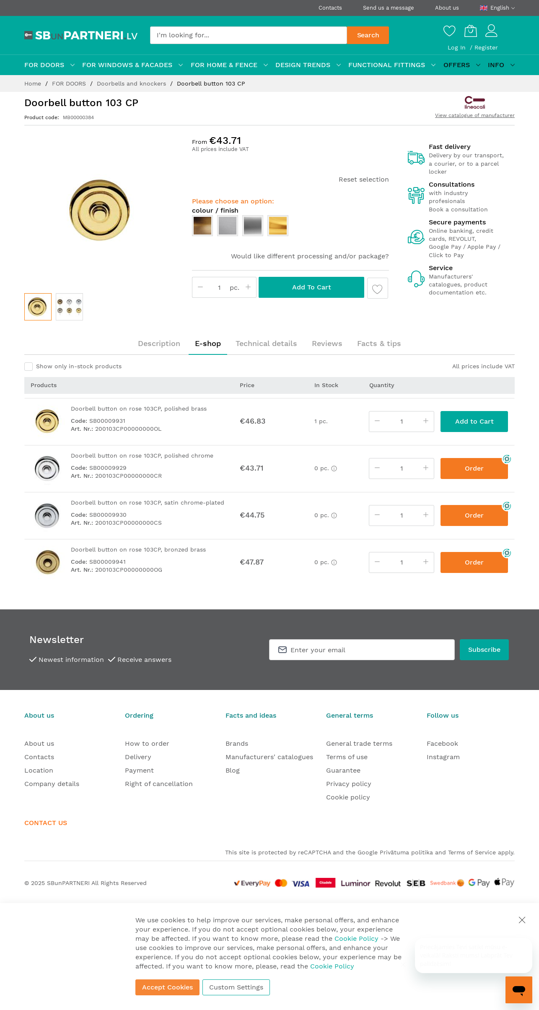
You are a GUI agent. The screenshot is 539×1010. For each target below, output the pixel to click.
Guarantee (343, 770)
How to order (147, 743)
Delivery (138, 757)
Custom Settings (236, 987)
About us (447, 8)
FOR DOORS (70, 83)
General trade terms (359, 743)
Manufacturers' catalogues (269, 757)
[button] (69, 306)
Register (486, 47)
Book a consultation (458, 209)
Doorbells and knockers (132, 83)
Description (159, 343)
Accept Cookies (167, 987)
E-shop (208, 343)
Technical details (266, 343)
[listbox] (290, 227)
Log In (458, 47)
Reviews (327, 343)
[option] (202, 225)
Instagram (443, 757)
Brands (236, 743)
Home (33, 83)
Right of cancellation (159, 784)
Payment (139, 770)
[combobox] (248, 35)
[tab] (159, 343)
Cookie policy (348, 797)
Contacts (330, 8)
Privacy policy (348, 784)
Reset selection (364, 179)
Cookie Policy (356, 938)
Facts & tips (379, 343)
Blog (232, 770)
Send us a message (388, 8)
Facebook (442, 743)
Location (38, 770)
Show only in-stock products (79, 366)
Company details (51, 784)
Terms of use (347, 757)
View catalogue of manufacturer (475, 115)
